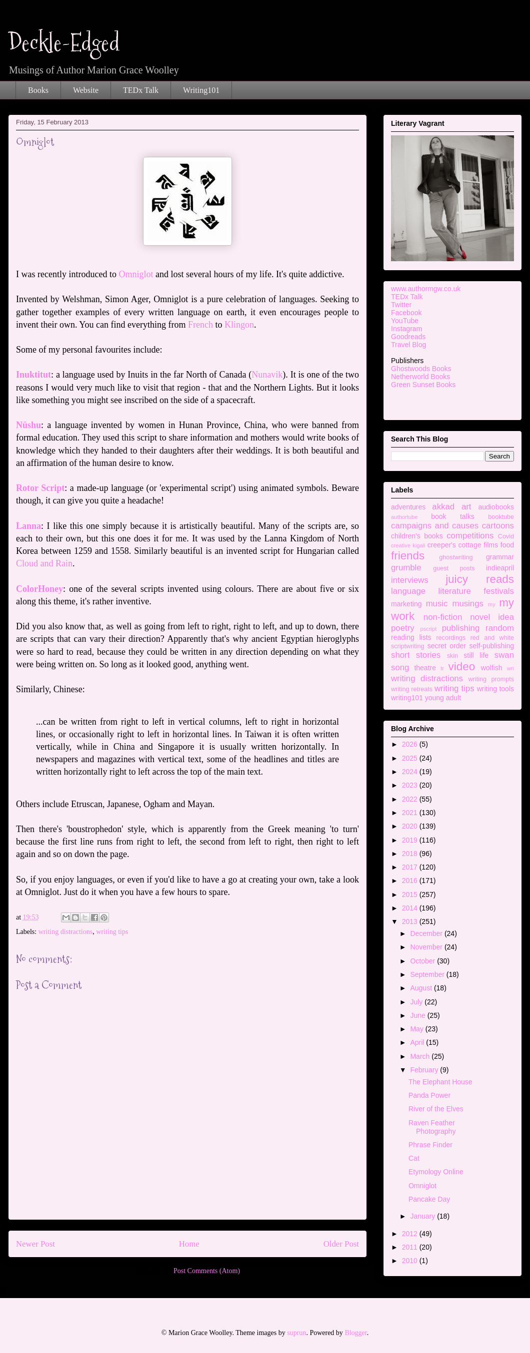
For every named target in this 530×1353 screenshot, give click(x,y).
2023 (411, 785)
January (423, 1216)
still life (476, 655)
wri (510, 668)
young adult (443, 698)
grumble (406, 567)
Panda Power (429, 1095)
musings (468, 603)
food (507, 545)
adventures (408, 507)
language (408, 591)
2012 (411, 1234)
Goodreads (408, 337)
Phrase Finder (430, 1145)
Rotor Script (40, 488)
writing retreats (411, 689)
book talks (452, 516)
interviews (409, 580)
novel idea (492, 617)
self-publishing (492, 646)
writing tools (495, 689)
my (492, 604)
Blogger (355, 1333)
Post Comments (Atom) (207, 1271)
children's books (417, 536)
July (417, 1002)
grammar (500, 557)
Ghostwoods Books (421, 369)
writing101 (407, 698)
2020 (411, 826)
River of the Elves (436, 1109)
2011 (411, 1247)
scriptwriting (407, 646)
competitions (470, 535)
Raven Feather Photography (432, 1127)
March (421, 1056)
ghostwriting (455, 557)
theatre (425, 668)
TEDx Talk (140, 90)
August (422, 988)
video (462, 666)
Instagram (406, 329)
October (423, 961)
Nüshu (28, 425)
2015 (411, 895)
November (427, 947)
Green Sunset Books (423, 385)
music (437, 603)
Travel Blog (408, 345)
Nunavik (267, 375)
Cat (414, 1158)
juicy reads (480, 579)
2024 (411, 772)
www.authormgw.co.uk (425, 289)
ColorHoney (39, 589)
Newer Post (35, 1244)
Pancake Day (429, 1199)
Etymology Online (436, 1172)
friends (407, 555)
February (425, 1070)
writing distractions (65, 931)
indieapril (500, 568)
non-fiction (443, 617)
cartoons (498, 525)
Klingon (239, 325)
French (200, 325)
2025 (411, 758)
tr (442, 668)
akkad (443, 506)
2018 (411, 854)
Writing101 (201, 90)
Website (85, 90)
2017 (411, 867)
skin (452, 655)
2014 (411, 908)
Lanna (28, 526)
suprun (296, 1333)
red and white (492, 637)
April (418, 1042)
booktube (501, 516)
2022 (411, 799)
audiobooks (496, 507)
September (428, 974)
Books (38, 90)
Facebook (406, 313)
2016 (411, 881)
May (417, 1029)
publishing (461, 628)
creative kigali (408, 545)
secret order (447, 646)
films (491, 545)
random (500, 628)
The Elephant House (440, 1082)
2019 (411, 840)
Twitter (401, 305)
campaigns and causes (434, 525)
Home (189, 1244)
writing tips (112, 931)
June (418, 1015)
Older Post (341, 1244)
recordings (451, 637)
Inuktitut (33, 375)
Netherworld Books (420, 377)
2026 (411, 744)
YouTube (404, 321)
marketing (406, 604)
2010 (411, 1261)
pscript (428, 629)
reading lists (411, 637)
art (467, 506)
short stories (415, 655)
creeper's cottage (455, 545)
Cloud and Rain (44, 563)
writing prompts (491, 679)
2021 (411, 813)
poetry (402, 628)
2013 (411, 921)
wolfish (491, 668)
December (427, 933)
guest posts (453, 568)
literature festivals (476, 591)
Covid (506, 536)
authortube (404, 517)
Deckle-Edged (64, 42)
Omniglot (135, 274)
